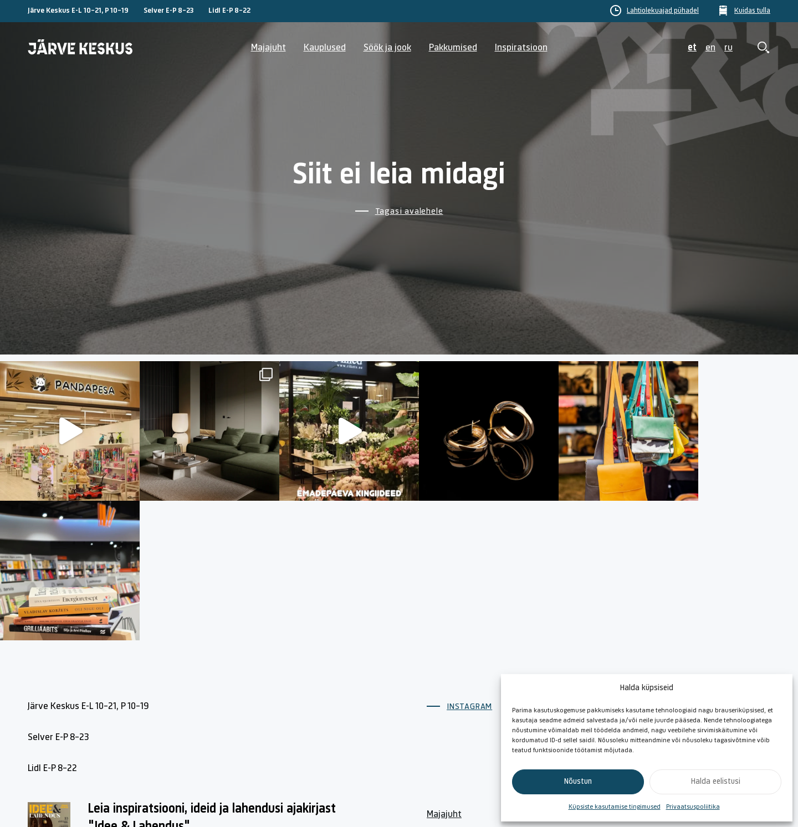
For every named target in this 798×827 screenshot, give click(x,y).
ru (728, 48)
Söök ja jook (387, 48)
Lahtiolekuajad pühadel (663, 11)
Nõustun (578, 782)
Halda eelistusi (715, 782)
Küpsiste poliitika (697, 668)
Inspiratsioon (521, 48)
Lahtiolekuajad (456, 694)
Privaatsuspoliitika (693, 807)
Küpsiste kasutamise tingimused (615, 807)
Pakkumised (453, 48)
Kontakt (560, 668)
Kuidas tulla (752, 11)
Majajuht (268, 48)
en (710, 48)
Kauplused (325, 48)
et (692, 48)
